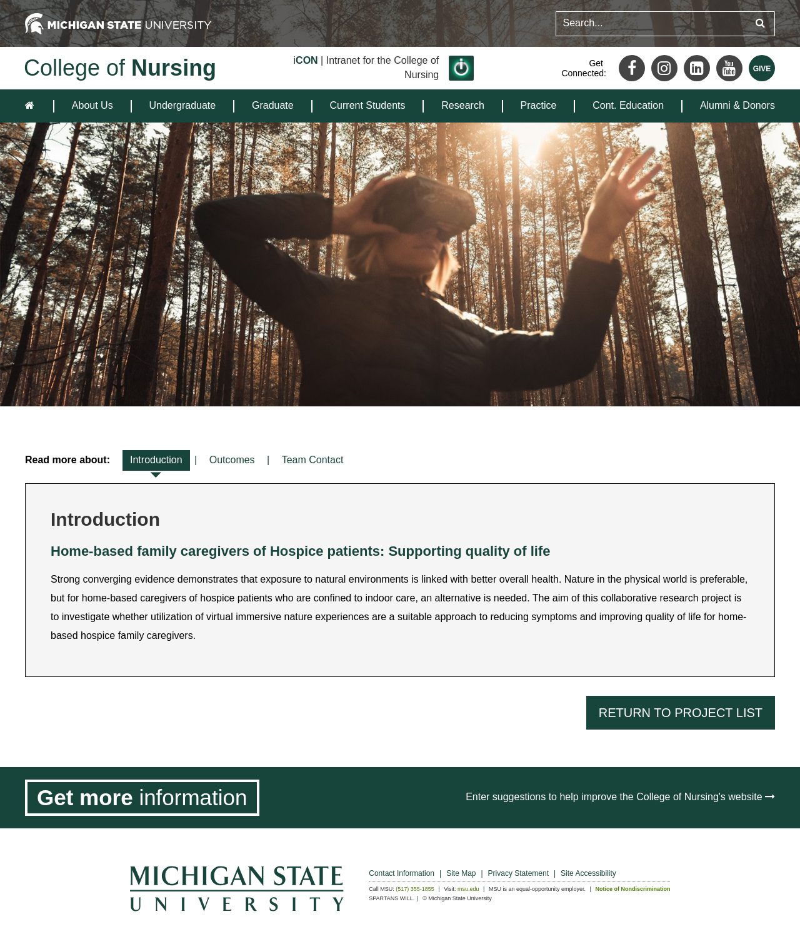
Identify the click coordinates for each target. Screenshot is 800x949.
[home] (32, 106)
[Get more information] (142, 798)
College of (120, 68)
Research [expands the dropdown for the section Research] (462, 105)
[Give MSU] (762, 68)
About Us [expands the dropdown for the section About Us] (92, 105)
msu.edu (468, 889)
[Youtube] (729, 68)
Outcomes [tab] (232, 459)
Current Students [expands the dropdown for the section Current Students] (368, 105)
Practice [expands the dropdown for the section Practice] (539, 105)
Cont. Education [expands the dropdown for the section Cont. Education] (628, 105)
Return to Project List (680, 713)
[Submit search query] (760, 23)
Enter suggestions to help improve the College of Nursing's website (620, 796)
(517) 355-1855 (415, 889)
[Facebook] (632, 68)
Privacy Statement (518, 873)
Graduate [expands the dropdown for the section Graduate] (273, 105)
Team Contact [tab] (313, 459)
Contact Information (401, 873)
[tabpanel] (400, 580)
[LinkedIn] (697, 68)
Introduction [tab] (156, 462)
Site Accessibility (588, 873)
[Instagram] (664, 68)
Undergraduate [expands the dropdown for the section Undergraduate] (182, 105)
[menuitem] (92, 106)
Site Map (461, 873)
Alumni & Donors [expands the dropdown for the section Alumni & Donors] (737, 105)
